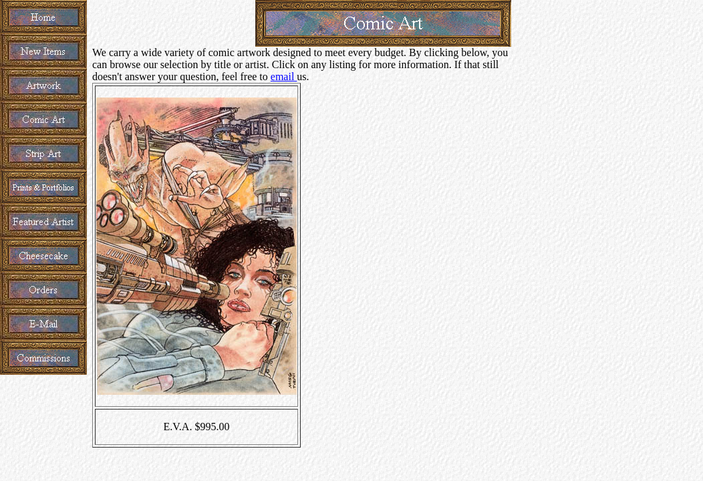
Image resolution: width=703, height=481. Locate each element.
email (284, 76)
